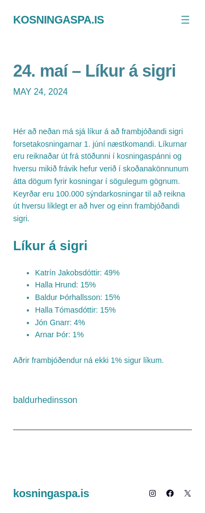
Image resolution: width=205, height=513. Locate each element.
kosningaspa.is (58, 20)
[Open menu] (185, 19)
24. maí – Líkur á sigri (94, 70)
